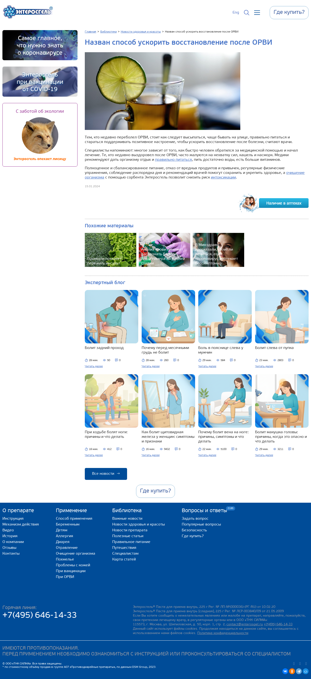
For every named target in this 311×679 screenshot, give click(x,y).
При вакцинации (71, 571)
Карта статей (124, 559)
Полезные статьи (127, 536)
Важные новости (127, 519)
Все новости (106, 474)
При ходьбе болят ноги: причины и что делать (106, 434)
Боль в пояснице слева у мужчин (220, 350)
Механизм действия (20, 524)
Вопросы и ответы (204, 511)
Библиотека (127, 511)
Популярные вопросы (201, 524)
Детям (61, 530)
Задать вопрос (195, 519)
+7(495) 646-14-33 (39, 615)
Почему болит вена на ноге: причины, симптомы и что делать (223, 436)
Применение (71, 511)
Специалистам (125, 554)
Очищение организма (75, 554)
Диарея (62, 542)
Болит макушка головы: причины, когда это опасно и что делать (281, 436)
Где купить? (193, 536)
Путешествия (124, 548)
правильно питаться (173, 160)
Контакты (10, 554)
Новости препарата (129, 530)
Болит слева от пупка (274, 348)
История (9, 536)
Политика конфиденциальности (222, 633)
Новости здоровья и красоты (138, 524)
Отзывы (9, 548)
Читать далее (94, 366)
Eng (236, 13)
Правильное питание (131, 542)
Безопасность (194, 530)
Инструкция (13, 519)
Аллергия (64, 536)
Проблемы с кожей (73, 565)
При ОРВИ (65, 577)
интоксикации (223, 177)
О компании (13, 542)
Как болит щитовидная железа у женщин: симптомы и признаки (168, 436)
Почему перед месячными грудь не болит (165, 350)
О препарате (18, 511)
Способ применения (74, 519)
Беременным (67, 524)
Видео (8, 530)
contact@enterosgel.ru (244, 624)
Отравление (67, 548)
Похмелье (65, 559)
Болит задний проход (104, 348)
